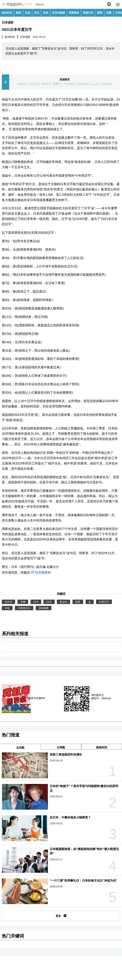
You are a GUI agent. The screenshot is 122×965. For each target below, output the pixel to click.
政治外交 (7, 12)
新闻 (99, 12)
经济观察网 (40, 572)
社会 (27, 12)
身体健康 (43, 608)
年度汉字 (104, 601)
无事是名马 (24, 608)
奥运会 (63, 601)
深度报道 (74, 12)
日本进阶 (8, 22)
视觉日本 (88, 12)
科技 (45, 12)
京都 (22, 601)
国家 (77, 601)
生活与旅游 (58, 12)
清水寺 (8, 601)
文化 (36, 12)
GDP (49, 601)
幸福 (7, 608)
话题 (108, 12)
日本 (35, 601)
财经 (18, 12)
